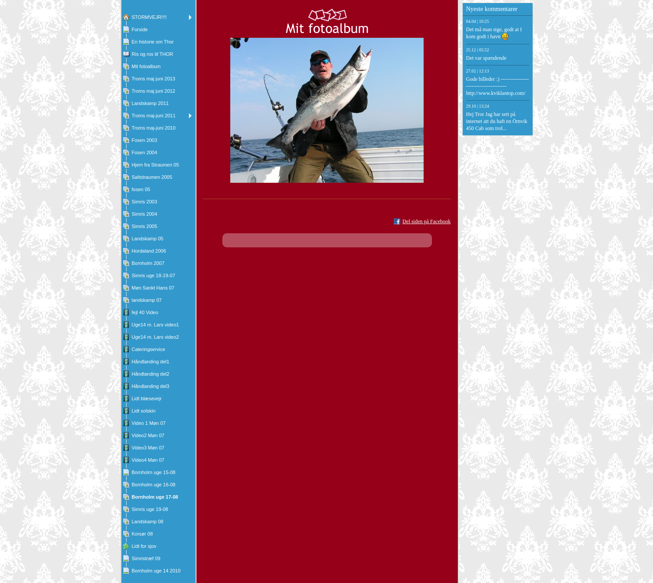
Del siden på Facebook (427, 221)
